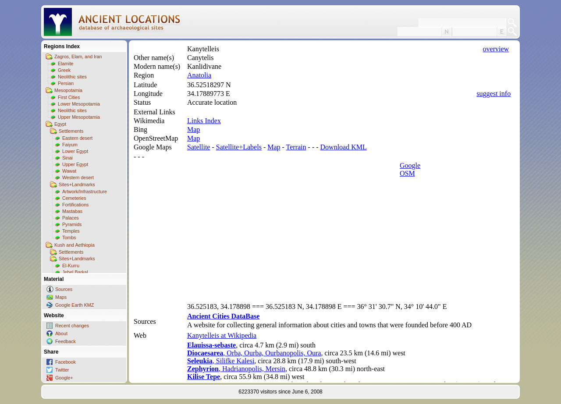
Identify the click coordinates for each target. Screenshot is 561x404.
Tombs (69, 237)
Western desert (78, 177)
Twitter (62, 369)
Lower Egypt (75, 151)
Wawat (69, 171)
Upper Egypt (75, 164)
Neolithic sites (72, 76)
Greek (64, 70)
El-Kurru (70, 265)
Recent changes (72, 325)
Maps (61, 297)
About (61, 333)
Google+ (64, 377)
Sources (63, 289)
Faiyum (70, 144)
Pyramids (72, 224)
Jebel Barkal (75, 272)
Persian (66, 83)
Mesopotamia (68, 90)
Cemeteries (74, 198)
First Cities (69, 97)
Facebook (65, 362)
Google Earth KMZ (74, 305)
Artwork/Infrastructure (84, 191)
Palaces (70, 217)
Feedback (65, 341)
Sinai (67, 157)
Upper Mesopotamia (79, 117)
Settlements (71, 131)
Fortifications (75, 204)
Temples (71, 231)
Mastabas (72, 211)
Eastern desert (77, 138)
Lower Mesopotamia (79, 103)
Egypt (60, 124)
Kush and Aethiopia (74, 245)
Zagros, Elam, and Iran (78, 56)
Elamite (66, 63)
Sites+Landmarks (77, 184)
